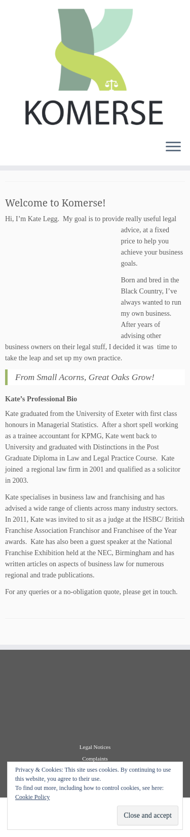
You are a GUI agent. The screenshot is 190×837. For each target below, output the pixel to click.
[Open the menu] (173, 147)
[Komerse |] (95, 66)
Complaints (95, 759)
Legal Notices (95, 747)
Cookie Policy (32, 797)
